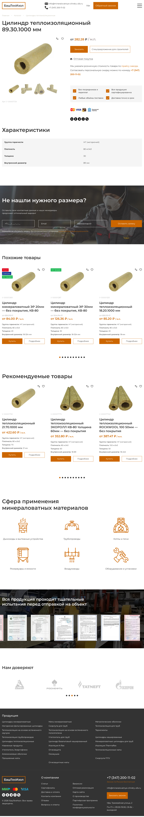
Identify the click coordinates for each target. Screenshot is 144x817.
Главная (5, 15)
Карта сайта (79, 792)
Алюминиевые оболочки (14, 754)
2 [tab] (62, 357)
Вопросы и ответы (50, 805)
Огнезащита (55, 750)
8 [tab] (78, 357)
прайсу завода (129, 66)
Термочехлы (101, 730)
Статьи (44, 784)
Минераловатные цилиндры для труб (114, 742)
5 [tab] (70, 357)
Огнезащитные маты (59, 763)
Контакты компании (51, 796)
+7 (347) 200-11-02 (57, 7)
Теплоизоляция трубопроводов (18, 737)
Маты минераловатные (60, 722)
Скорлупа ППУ (102, 758)
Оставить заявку (126, 224)
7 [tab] (76, 357)
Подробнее (34, 341)
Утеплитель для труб (59, 737)
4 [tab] (68, 357)
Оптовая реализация (83, 788)
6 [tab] (73, 357)
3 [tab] (65, 357)
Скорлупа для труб (58, 726)
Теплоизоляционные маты (108, 750)
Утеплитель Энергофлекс (15, 750)
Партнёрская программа (85, 801)
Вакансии (77, 784)
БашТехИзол (14, 780)
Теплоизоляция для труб (107, 726)
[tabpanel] (72, 306)
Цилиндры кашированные (108, 737)
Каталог (17, 15)
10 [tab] (84, 357)
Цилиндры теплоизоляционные (40, 15)
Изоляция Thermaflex (105, 746)
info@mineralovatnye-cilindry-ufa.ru (66, 3)
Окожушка (54, 754)
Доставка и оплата (50, 792)
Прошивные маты (11, 758)
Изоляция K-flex (56, 746)
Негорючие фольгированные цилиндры (22, 726)
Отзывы (45, 801)
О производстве (81, 796)
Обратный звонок (106, 5)
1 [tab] (60, 357)
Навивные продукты (12, 746)
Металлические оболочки (108, 722)
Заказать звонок (118, 796)
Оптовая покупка (83, 59)
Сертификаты (48, 788)
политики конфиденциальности (73, 232)
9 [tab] (81, 357)
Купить (12, 341)
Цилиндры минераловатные (16, 722)
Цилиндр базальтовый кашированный (68, 742)
